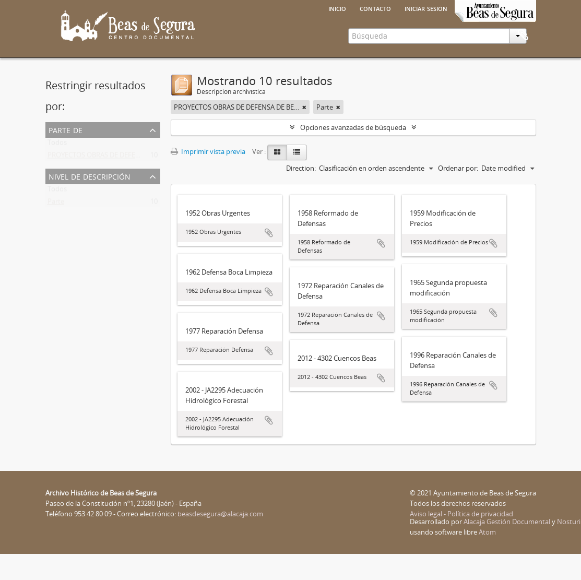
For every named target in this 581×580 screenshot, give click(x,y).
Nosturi (568, 547)
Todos (57, 170)
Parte (56, 229)
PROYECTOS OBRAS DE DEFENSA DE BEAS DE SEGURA (130, 183)
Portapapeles (523, 78)
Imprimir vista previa (208, 177)
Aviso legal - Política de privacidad (461, 540)
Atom (487, 558)
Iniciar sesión (426, 8)
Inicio (337, 8)
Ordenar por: (458, 194)
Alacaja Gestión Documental (507, 547)
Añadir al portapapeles (269, 259)
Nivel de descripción (90, 202)
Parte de (65, 155)
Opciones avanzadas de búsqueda (353, 153)
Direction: (301, 194)
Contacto (375, 8)
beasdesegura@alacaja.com (220, 540)
